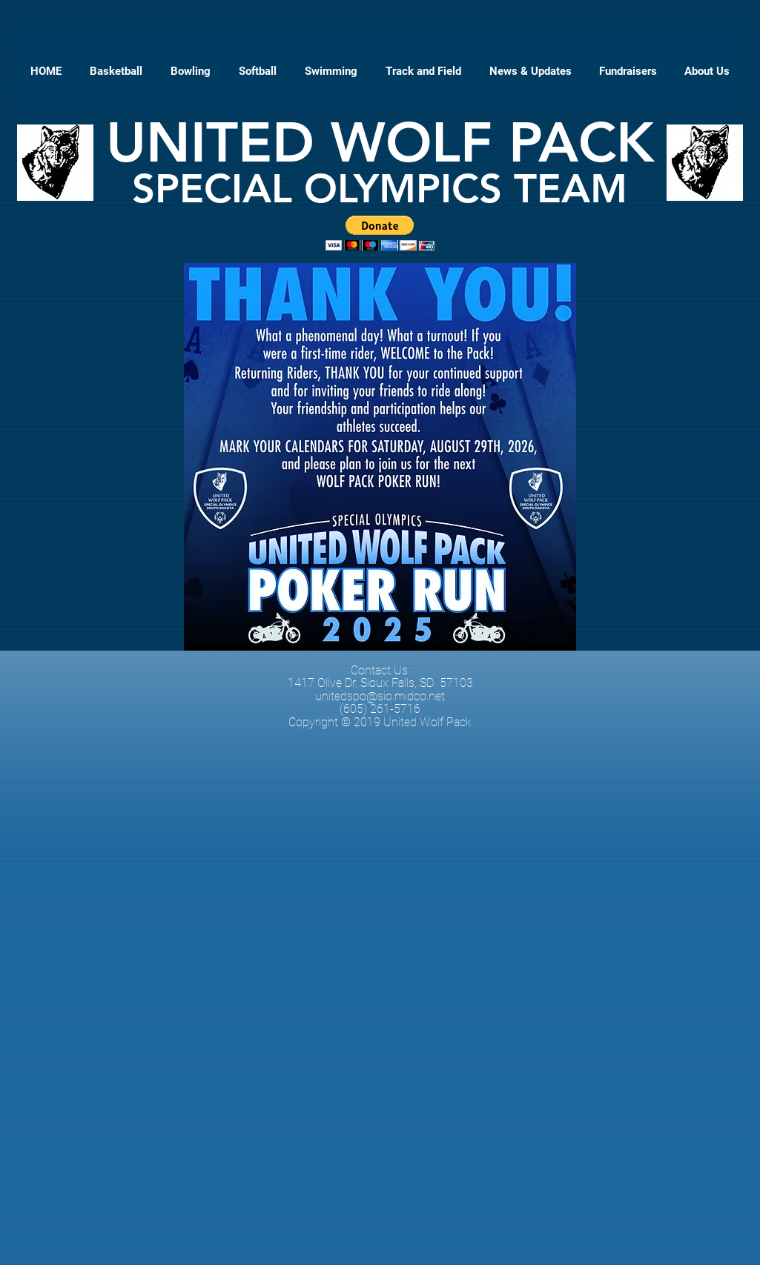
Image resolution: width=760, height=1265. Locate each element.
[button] (628, 71)
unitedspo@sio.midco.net (380, 696)
